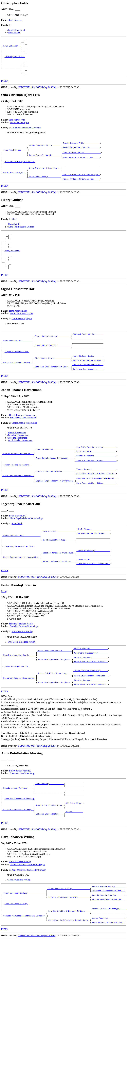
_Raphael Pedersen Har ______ (87, 355)
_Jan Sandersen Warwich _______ (108, 951)
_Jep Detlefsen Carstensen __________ (95, 475)
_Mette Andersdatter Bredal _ (87, 386)
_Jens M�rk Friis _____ (15, 158)
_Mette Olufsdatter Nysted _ (17, 388)
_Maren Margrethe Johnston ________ (81, 156)
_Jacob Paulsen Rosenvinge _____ (90, 716)
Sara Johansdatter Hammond (23, 445)
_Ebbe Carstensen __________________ (54, 477)
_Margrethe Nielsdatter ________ (90, 695)
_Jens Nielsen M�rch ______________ (81, 161)
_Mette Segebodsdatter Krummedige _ (21, 597)
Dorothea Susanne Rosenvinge (24, 667)
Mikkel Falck (14, 32)
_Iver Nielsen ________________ (58, 565)
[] (4, 743)
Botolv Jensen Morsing (20, 818)
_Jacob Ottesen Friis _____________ (81, 150)
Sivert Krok (17, 557)
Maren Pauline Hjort (19, 130)
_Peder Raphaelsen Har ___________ (52, 357)
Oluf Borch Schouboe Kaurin (21, 683)
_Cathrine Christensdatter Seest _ (52, 394)
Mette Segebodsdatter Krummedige (26, 552)
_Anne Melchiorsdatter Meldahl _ (90, 705)
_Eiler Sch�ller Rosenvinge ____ (55, 718)
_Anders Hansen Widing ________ (108, 941)
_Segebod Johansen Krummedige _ (58, 591)
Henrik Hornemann (17, 460)
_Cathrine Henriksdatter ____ (87, 396)
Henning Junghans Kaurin (21, 664)
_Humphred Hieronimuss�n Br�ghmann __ (96, 511)
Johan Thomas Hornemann (17, 496)
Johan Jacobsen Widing (20, 916)
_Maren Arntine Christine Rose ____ (81, 192)
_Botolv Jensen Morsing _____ (18, 836)
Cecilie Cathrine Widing (19, 934)
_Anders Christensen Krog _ (49, 857)
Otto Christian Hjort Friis (19, 171)
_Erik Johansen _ (11, 47)
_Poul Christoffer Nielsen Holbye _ (81, 187)
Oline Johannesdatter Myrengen (26, 135)
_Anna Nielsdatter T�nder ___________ (96, 490)
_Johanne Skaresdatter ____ (49, 868)
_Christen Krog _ (74, 855)
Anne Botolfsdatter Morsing (19, 849)
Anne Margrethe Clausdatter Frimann (29, 924)
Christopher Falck (14, 60)
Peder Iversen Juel (17, 549)
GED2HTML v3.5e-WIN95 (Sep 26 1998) (37, 94)
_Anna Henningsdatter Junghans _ (54, 703)
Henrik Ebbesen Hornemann (22, 442)
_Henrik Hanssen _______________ (90, 690)
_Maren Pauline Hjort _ (14, 184)
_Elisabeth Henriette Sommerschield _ (95, 506)
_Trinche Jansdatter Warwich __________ (68, 954)
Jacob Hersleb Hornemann (20, 468)
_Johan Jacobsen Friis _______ (44, 153)
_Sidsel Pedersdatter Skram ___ (58, 602)
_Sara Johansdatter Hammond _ (18, 509)
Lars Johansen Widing (16, 962)
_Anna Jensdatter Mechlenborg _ (108, 982)
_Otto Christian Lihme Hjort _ (44, 179)
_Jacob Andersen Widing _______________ (68, 944)
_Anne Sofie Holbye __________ (44, 189)
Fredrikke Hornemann (18, 463)
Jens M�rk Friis (17, 127)
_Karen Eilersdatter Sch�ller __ (91, 721)
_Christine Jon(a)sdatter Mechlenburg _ (68, 980)
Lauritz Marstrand (16, 30)
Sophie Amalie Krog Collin (24, 450)
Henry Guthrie (12, 268)
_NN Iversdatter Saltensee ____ (93, 568)
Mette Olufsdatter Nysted (21, 334)
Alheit (14, 232)
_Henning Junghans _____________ (90, 700)
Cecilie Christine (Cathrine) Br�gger (27, 919)
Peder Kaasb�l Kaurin (16, 710)
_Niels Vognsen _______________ (93, 563)
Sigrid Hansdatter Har (16, 376)
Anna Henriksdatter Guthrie (21, 240)
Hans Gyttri (13, 237)
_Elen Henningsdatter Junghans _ (54, 729)
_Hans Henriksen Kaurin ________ (54, 692)
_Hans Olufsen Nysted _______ (87, 381)
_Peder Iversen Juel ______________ (21, 571)
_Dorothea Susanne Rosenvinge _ (19, 723)
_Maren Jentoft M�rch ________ (45, 163)
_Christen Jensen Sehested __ (87, 391)
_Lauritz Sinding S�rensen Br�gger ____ (69, 969)
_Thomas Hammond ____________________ (95, 501)
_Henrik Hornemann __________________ (95, 485)
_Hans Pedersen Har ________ (17, 363)
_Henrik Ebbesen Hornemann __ (18, 483)
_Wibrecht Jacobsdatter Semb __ (108, 946)
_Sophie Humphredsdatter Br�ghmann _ (55, 514)
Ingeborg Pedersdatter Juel (19, 584)
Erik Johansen (15, 20)
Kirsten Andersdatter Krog (22, 820)
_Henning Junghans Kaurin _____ (19, 697)
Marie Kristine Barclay (22, 672)
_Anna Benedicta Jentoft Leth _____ (81, 166)
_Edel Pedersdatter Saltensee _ (93, 604)
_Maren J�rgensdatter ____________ (53, 368)
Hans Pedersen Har (18, 331)
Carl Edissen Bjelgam (22, 339)
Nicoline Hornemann (18, 465)
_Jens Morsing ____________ (49, 831)
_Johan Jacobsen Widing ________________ (24, 949)
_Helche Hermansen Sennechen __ (108, 956)
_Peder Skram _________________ (93, 599)
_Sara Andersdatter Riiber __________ (95, 516)
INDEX (4, 88)
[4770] (4, 632)
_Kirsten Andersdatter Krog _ (18, 862)
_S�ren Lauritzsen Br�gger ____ (109, 967)
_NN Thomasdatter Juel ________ (58, 576)
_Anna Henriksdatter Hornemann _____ (54, 488)
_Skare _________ (74, 865)
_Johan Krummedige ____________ (93, 589)
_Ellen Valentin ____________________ (95, 480)
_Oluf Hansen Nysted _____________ (52, 383)
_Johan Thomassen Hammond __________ (54, 503)
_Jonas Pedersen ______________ (108, 977)
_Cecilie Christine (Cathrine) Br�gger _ (24, 975)
